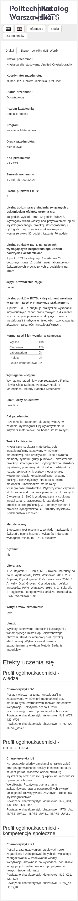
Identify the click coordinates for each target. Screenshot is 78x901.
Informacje (36, 28)
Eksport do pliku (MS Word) (39, 50)
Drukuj (9, 50)
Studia (55, 28)
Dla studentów (15, 35)
